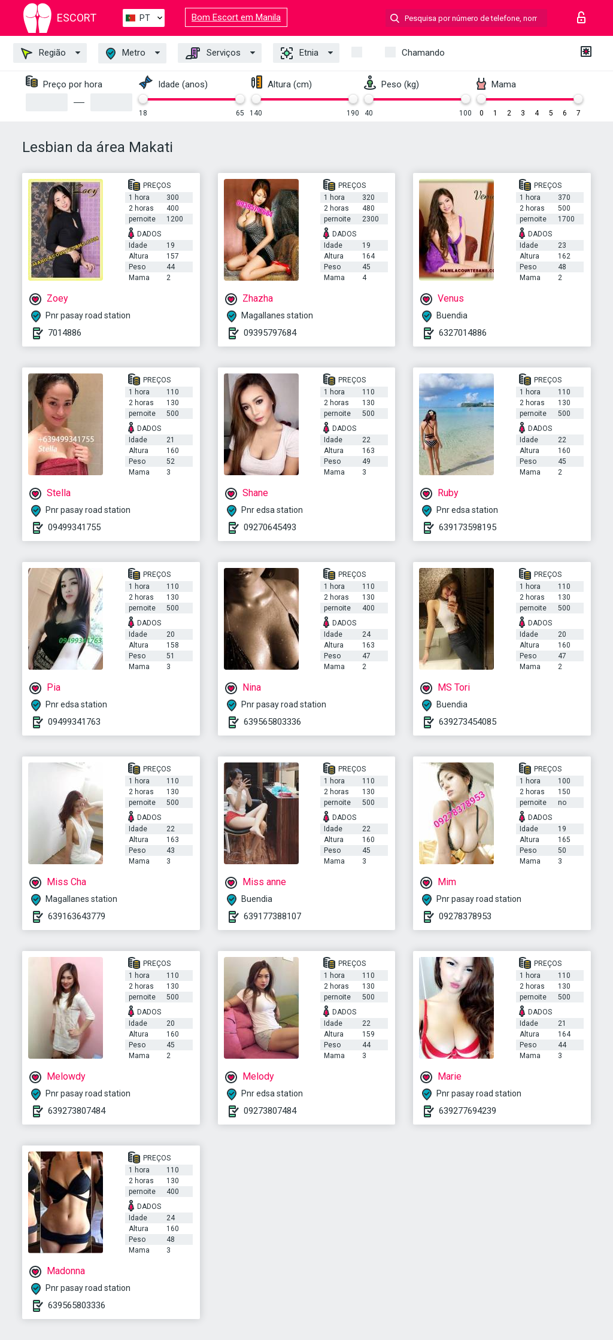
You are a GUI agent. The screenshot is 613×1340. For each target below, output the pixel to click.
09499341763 (74, 721)
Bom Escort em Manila (236, 17)
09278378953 (465, 916)
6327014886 (463, 332)
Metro (125, 53)
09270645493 (270, 527)
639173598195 (467, 527)
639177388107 (272, 916)
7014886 (64, 332)
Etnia (299, 53)
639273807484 (76, 1110)
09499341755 (74, 527)
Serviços (213, 53)
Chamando (423, 52)
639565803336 (272, 721)
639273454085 (467, 721)
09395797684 (270, 332)
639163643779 (76, 916)
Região (43, 53)
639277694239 (467, 1110)
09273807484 (270, 1110)
